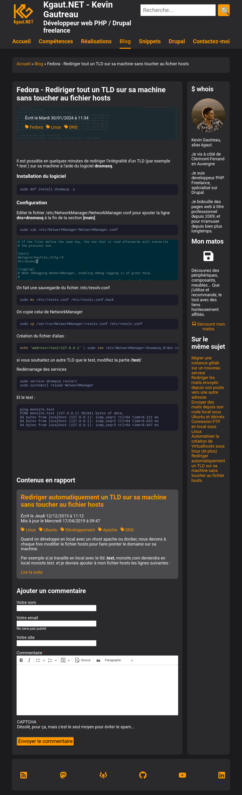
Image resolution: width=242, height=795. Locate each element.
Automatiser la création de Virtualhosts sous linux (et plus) (208, 443)
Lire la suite (32, 572)
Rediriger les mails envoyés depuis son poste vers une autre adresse (207, 387)
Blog (125, 41)
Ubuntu (48, 529)
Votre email (27, 618)
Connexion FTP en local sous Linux (205, 426)
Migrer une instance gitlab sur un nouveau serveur (205, 365)
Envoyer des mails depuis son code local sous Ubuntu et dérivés (207, 409)
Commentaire (29, 653)
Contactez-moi (211, 41)
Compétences (56, 41)
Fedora (34, 127)
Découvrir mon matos (208, 327)
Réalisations (96, 41)
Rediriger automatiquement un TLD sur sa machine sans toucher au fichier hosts (208, 468)
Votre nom (26, 602)
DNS (71, 127)
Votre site (26, 637)
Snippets (150, 41)
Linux (53, 127)
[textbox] (97, 690)
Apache (107, 529)
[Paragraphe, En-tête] (119, 660)
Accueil (21, 41)
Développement (77, 529)
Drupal (177, 41)
